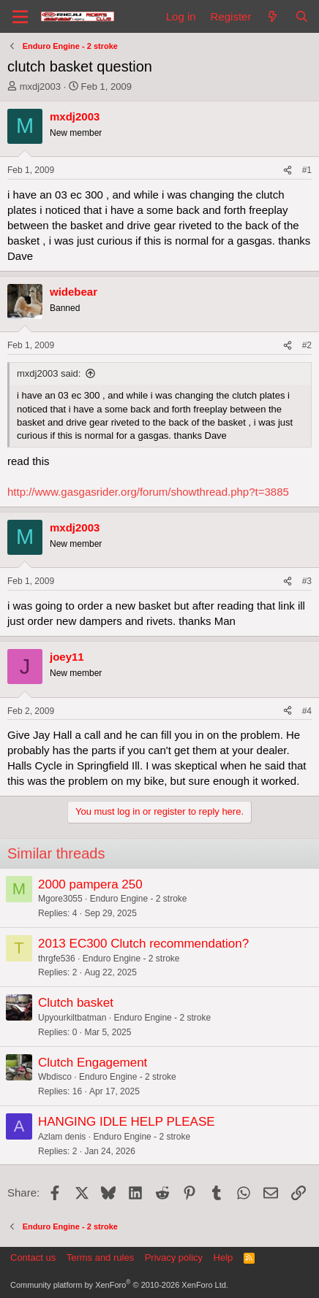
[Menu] (20, 16)
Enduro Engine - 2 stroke (138, 899)
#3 (307, 581)
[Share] (287, 170)
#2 (307, 345)
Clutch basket (75, 1003)
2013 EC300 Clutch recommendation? (143, 944)
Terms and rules (100, 1257)
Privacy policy (174, 1257)
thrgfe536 (56, 958)
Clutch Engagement (92, 1062)
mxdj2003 (40, 86)
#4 (307, 711)
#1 (307, 170)
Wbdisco (55, 1077)
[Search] (302, 16)
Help (223, 1257)
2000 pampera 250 (90, 884)
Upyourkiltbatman (72, 1018)
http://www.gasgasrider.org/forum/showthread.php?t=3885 (148, 491)
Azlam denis (62, 1137)
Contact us (33, 1257)
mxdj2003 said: (48, 373)
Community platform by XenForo (119, 1284)
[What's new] (272, 16)
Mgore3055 (60, 899)
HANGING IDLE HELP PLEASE (126, 1122)
